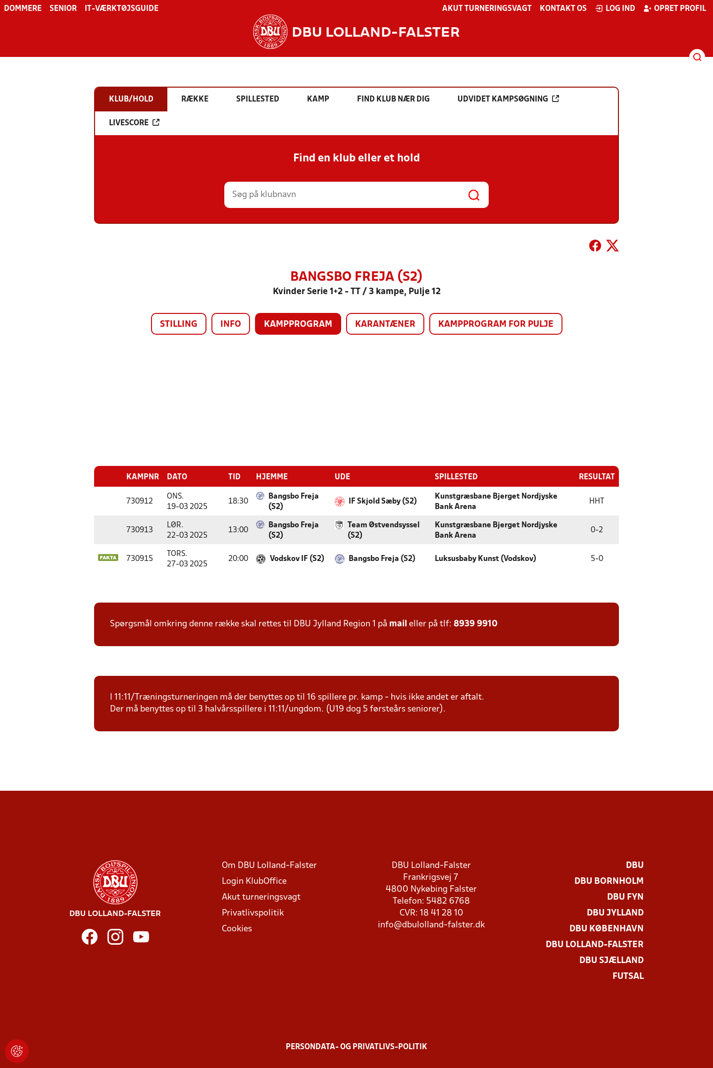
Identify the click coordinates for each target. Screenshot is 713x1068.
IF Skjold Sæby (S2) (383, 501)
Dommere (23, 8)
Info (230, 324)
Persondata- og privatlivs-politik (356, 1046)
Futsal (628, 976)
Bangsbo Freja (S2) (293, 501)
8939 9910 (476, 623)
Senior (63, 8)
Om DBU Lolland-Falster (269, 865)
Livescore (134, 123)
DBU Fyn (625, 897)
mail (398, 623)
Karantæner (385, 324)
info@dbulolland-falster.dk (431, 924)
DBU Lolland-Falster (595, 944)
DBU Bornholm (609, 881)
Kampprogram (298, 324)
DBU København (606, 928)
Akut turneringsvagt (487, 8)
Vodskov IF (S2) (297, 558)
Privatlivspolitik (253, 913)
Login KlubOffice (254, 881)
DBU (635, 865)
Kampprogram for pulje (496, 324)
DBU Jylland (615, 913)
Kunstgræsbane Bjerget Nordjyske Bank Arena (496, 501)
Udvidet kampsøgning (508, 99)
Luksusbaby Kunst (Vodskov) (485, 558)
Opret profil (674, 8)
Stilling (179, 324)
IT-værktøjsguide (121, 8)
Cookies (237, 928)
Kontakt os (563, 8)
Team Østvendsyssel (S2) (384, 530)
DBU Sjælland (611, 960)
